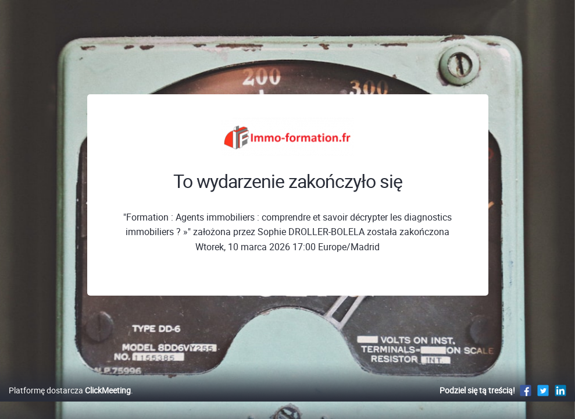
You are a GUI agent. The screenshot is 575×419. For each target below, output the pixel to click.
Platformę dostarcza (70, 402)
